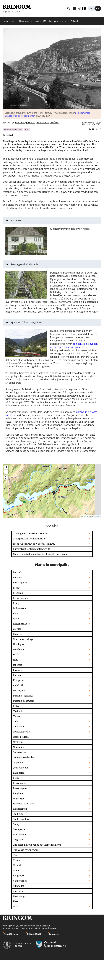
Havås (16, 654)
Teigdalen (18, 839)
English (98, 8)
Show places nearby (79, 8)
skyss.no (51, 928)
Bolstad (17, 572)
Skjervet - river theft (24, 803)
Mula (15, 721)
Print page (89, 129)
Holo (15, 659)
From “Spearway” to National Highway (34, 543)
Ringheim (18, 793)
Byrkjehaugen (20, 598)
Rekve (16, 778)
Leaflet (85, 517)
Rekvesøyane (20, 788)
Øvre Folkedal (20, 767)
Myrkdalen (19, 726)
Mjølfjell (17, 711)
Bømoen (17, 577)
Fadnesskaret (20, 608)
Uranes (17, 870)
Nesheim (18, 742)
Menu (74, 8)
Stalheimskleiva (21, 819)
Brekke (17, 587)
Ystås (16, 906)
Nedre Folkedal (21, 736)
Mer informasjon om (53, 493)
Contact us (54, 934)
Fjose (16, 618)
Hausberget (19, 649)
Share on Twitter (96, 129)
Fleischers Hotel (21, 623)
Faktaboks (16, 220)
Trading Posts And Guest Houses (30, 533)
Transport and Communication (29, 538)
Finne (16, 613)
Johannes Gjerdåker (47, 122)
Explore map (85, 8)
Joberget (17, 664)
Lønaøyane (19, 690)
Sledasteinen (20, 808)
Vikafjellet (18, 886)
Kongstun (18, 680)
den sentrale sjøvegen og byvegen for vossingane (74, 345)
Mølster (17, 716)
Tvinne (17, 860)
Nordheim (18, 747)
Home (5, 21)
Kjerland (17, 675)
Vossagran (18, 891)
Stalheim (18, 814)
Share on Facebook (100, 129)
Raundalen (19, 772)
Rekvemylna (19, 783)
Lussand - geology (23, 695)
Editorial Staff (34, 934)
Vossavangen (20, 896)
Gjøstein (17, 634)
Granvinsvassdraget (23, 639)
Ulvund (17, 865)
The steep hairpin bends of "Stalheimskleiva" (37, 844)
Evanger (17, 603)
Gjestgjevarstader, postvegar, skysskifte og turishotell (42, 554)
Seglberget (19, 798)
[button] (52, 68)
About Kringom (11, 934)
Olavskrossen (20, 752)
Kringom (17, 6)
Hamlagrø (18, 644)
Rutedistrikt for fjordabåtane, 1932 (31, 549)
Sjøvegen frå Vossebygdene (26, 322)
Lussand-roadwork (23, 700)
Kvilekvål (18, 685)
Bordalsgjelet (20, 582)
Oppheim (18, 762)
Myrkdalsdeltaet (22, 731)
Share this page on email (93, 129)
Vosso (16, 901)
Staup (16, 824)
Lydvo (16, 706)
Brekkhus (18, 593)
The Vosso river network (26, 850)
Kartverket (96, 517)
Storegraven (19, 829)
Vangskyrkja (19, 875)
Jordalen (17, 670)
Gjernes (17, 629)
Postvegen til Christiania (24, 264)
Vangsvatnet (20, 880)
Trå (15, 855)
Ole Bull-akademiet (23, 757)
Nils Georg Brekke (25, 122)
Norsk (91, 8)
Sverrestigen (20, 834)
